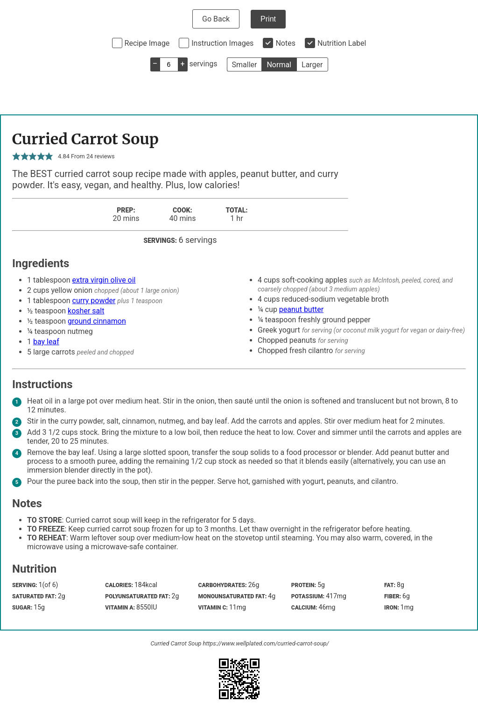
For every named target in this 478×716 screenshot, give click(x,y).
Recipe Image (147, 43)
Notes (285, 43)
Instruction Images (222, 43)
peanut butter (301, 309)
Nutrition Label (341, 43)
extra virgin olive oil (104, 280)
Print (268, 19)
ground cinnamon (97, 321)
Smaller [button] (244, 64)
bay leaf (46, 341)
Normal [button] (279, 64)
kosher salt (86, 310)
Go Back (216, 18)
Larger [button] (312, 64)
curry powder (94, 300)
